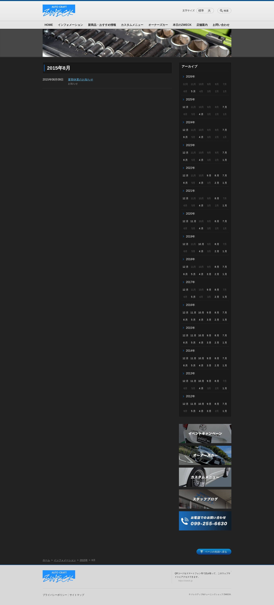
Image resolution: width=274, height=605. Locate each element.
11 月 (193, 221)
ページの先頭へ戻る (216, 551)
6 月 (185, 137)
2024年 (190, 122)
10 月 (201, 244)
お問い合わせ (221, 24)
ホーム (46, 560)
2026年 (190, 76)
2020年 (190, 213)
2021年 (190, 190)
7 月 (224, 107)
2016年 (190, 304)
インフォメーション (70, 24)
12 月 (185, 107)
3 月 (209, 274)
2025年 (190, 99)
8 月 (217, 175)
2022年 (190, 167)
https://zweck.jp (185, 581)
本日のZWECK (182, 24)
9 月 (209, 175)
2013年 (190, 373)
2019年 (190, 236)
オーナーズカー (158, 24)
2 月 (217, 182)
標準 (201, 10)
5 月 (193, 91)
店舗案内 (202, 24)
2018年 (190, 259)
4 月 (201, 114)
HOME (49, 24)
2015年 (190, 327)
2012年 (190, 396)
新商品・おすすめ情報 (102, 24)
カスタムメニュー (132, 24)
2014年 (190, 350)
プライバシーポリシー (55, 594)
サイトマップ (77, 594)
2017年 (190, 282)
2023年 (190, 145)
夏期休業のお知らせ (80, 79)
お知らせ (73, 83)
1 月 (224, 160)
